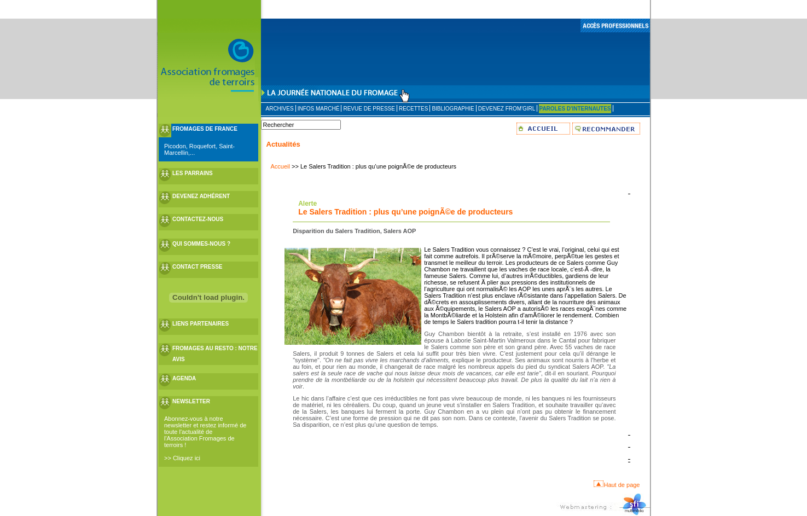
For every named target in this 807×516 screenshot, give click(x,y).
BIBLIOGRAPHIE (453, 109)
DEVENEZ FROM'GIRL (507, 109)
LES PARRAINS (192, 173)
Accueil (280, 166)
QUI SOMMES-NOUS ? (201, 244)
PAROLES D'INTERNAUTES (575, 109)
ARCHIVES (280, 109)
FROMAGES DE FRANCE (204, 129)
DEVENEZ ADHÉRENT (201, 196)
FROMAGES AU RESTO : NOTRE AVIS (215, 353)
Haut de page (621, 485)
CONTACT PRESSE (197, 267)
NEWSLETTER (191, 401)
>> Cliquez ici (182, 458)
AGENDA (184, 378)
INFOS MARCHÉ (319, 109)
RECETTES (413, 109)
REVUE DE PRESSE (368, 109)
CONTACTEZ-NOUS (197, 219)
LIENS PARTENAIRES (200, 324)
